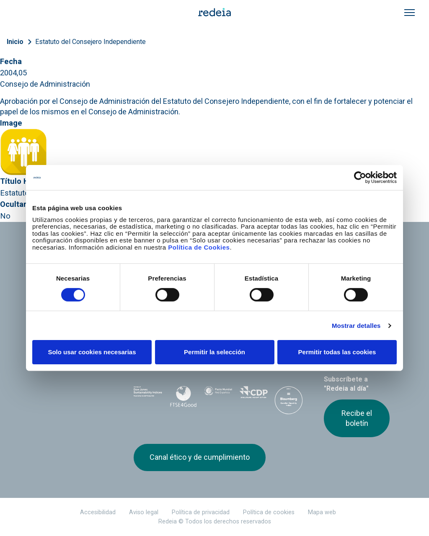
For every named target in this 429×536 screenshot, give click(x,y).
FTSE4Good (183, 396)
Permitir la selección (214, 352)
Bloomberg (288, 403)
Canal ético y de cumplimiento (200, 457)
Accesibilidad (98, 512)
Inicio (15, 42)
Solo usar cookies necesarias (92, 352)
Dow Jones (148, 395)
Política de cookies (269, 512)
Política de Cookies (199, 246)
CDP (253, 395)
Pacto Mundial (218, 395)
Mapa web (322, 512)
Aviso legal (143, 512)
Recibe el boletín (356, 418)
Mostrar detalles (356, 325)
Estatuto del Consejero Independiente (90, 42)
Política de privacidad (201, 512)
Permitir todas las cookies (337, 352)
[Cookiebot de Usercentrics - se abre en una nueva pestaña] (360, 177)
